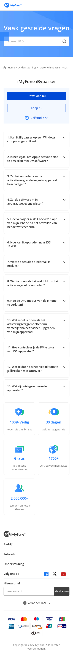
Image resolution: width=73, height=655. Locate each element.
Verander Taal (36, 603)
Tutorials (9, 554)
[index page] (13, 5)
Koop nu (36, 108)
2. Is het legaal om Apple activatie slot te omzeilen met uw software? (36, 159)
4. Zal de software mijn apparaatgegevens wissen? (36, 202)
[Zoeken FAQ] (36, 41)
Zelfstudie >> (39, 118)
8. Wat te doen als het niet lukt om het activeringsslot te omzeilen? (36, 283)
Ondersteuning (27, 67)
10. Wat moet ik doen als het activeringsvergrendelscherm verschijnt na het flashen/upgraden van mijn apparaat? (36, 326)
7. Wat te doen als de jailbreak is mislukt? (36, 264)
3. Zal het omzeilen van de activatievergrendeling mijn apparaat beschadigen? (36, 180)
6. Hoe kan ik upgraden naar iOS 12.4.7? (36, 244)
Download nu (37, 96)
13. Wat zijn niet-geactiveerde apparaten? (36, 388)
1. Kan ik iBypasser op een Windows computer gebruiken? (36, 139)
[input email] (29, 591)
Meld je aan (62, 591)
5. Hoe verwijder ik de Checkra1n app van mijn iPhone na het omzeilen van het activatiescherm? (36, 223)
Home (11, 67)
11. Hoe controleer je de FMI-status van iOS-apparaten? (36, 349)
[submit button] (64, 45)
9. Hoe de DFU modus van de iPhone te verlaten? (36, 303)
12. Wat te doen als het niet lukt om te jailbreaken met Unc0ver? (36, 369)
